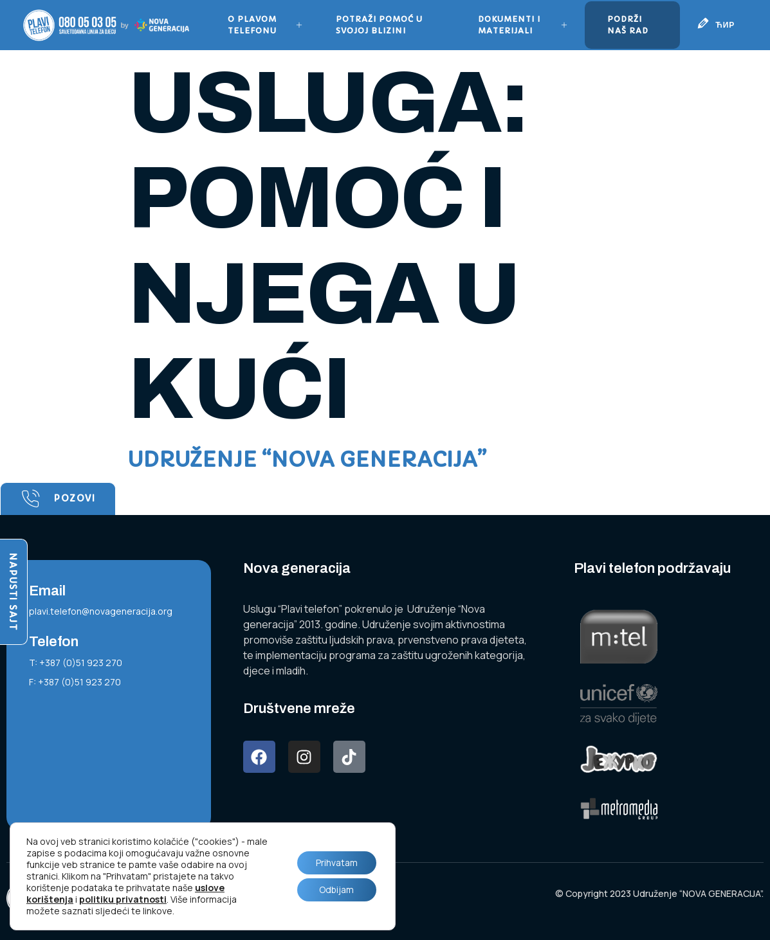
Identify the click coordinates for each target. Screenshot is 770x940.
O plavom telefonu (266, 24)
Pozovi (58, 499)
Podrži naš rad (627, 24)
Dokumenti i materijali (523, 24)
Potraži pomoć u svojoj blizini (379, 24)
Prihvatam (336, 862)
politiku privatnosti (123, 899)
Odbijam (336, 889)
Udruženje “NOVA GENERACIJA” (307, 460)
